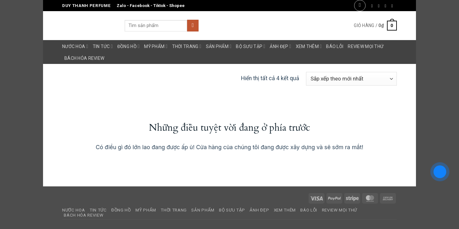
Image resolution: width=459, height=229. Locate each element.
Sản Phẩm (219, 46)
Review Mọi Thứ (365, 46)
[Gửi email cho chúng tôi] (393, 5)
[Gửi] (193, 25)
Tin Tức (103, 46)
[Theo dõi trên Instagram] (380, 5)
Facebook (139, 5)
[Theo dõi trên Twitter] (387, 5)
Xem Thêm (309, 46)
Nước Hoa (75, 46)
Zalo (121, 5)
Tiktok (159, 5)
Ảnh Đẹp (280, 46)
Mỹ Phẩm (155, 46)
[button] (359, 5)
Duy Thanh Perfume (86, 5)
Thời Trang (186, 46)
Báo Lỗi (334, 46)
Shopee (177, 5)
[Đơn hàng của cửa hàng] (351, 79)
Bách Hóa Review (84, 58)
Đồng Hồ (128, 46)
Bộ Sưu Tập (250, 46)
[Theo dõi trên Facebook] (373, 5)
